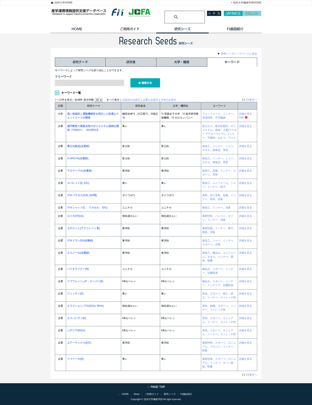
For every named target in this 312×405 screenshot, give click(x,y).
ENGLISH (251, 13)
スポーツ (207, 244)
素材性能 (207, 228)
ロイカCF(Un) (75, 215)
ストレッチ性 (228, 297)
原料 (204, 195)
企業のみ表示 (150, 99)
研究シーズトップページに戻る (239, 53)
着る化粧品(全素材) (78, 146)
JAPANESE (233, 13)
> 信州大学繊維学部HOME (246, 2)
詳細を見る (245, 113)
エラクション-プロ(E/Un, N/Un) (85, 305)
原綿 (217, 129)
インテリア (213, 285)
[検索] (179, 17)
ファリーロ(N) (75, 358)
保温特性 (207, 117)
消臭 (220, 199)
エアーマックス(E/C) (79, 342)
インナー (228, 113)
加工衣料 (215, 195)
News (137, 394)
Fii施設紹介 (186, 394)
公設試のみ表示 (131, 99)
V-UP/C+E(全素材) (77, 158)
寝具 (212, 199)
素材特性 (207, 215)
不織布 (211, 137)
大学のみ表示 (168, 99)
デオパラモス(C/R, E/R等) (82, 195)
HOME (77, 30)
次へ (254, 99)
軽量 (204, 350)
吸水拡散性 (221, 126)
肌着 (215, 170)
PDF (241, 117)
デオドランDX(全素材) (80, 240)
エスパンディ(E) (76, 318)
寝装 (204, 232)
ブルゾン (215, 346)
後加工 (206, 146)
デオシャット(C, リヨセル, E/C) (87, 207)
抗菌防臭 (212, 272)
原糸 (204, 293)
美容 (225, 150)
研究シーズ (182, 30)
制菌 (210, 260)
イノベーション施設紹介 (235, 30)
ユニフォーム (220, 183)
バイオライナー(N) (78, 269)
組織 (212, 305)
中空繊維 (220, 117)
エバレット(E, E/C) (78, 183)
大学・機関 (181, 62)
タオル (206, 150)
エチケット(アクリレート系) (83, 228)
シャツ (229, 146)
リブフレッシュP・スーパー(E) (85, 281)
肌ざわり (207, 126)
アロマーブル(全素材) (79, 170)
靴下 (230, 228)
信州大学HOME (63, 2)
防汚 (223, 186)
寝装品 (216, 150)
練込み (216, 252)
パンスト (220, 215)
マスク (232, 137)
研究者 (131, 62)
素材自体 (207, 358)
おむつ (222, 137)
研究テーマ (80, 62)
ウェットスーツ (211, 113)
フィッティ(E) (75, 293)
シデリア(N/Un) (76, 330)
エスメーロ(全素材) (78, 252)
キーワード (232, 62)
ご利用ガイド (129, 30)
